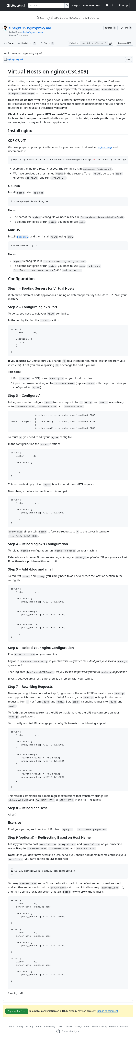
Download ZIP (124, 43)
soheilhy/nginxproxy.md (32, 32)
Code (9, 43)
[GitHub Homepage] (58, 1031)
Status (39, 1026)
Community (49, 1026)
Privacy (20, 1026)
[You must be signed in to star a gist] (110, 28)
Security (29, 1026)
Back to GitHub (91, 5)
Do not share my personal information (110, 1026)
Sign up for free (16, 1011)
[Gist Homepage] (16, 5)
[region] (68, 532)
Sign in (110, 5)
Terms (11, 1026)
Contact (68, 1026)
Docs (60, 1026)
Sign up (123, 5)
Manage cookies (82, 1026)
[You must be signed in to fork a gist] (126, 28)
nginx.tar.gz (105, 147)
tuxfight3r (17, 28)
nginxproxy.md (39, 28)
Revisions (27, 43)
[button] (110, 43)
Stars (47, 43)
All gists (76, 5)
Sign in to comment (107, 1010)
